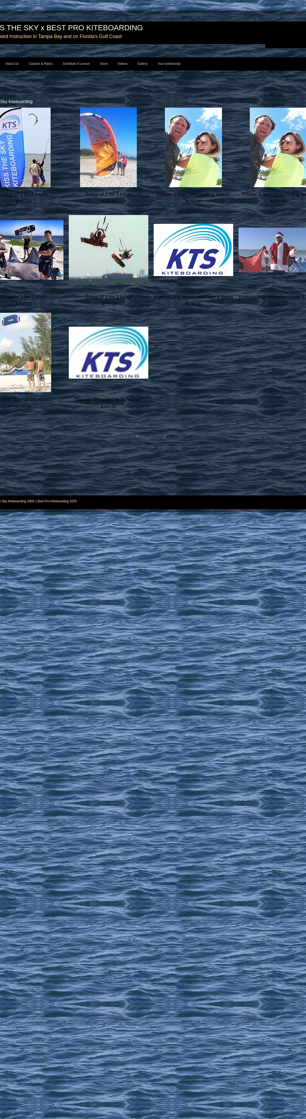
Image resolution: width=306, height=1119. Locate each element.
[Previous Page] (137, 436)
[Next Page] (165, 436)
